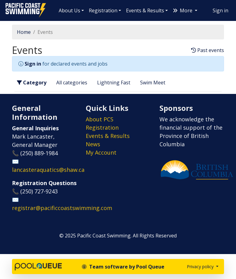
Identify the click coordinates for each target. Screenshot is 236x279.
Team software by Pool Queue (123, 266)
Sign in (220, 10)
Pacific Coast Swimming (7, 4)
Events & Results (145, 10)
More (183, 10)
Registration (103, 10)
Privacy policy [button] (201, 266)
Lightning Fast (113, 82)
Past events (207, 50)
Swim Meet (152, 82)
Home (24, 32)
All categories (71, 82)
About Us (69, 10)
